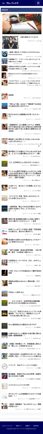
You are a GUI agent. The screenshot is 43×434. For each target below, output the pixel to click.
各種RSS (27, 426)
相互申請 (35, 426)
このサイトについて (7, 426)
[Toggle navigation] (38, 3)
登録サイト (19, 426)
